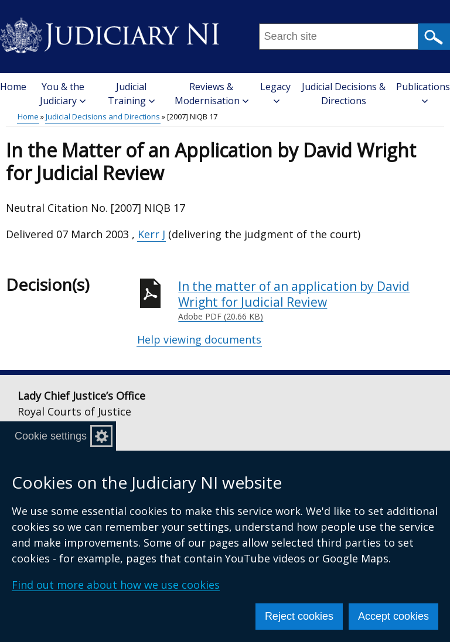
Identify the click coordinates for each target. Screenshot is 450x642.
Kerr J (151, 234)
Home (13, 86)
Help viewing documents (199, 339)
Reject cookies (299, 616)
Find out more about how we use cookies (116, 585)
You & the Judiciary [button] (63, 93)
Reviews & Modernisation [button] (211, 93)
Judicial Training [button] (131, 93)
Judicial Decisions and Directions (103, 116)
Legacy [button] (275, 92)
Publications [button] (423, 92)
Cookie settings (51, 436)
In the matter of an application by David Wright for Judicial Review (311, 300)
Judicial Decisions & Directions (344, 93)
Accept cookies (393, 616)
